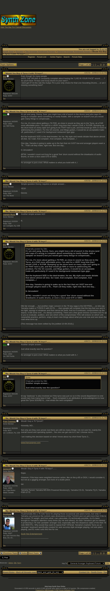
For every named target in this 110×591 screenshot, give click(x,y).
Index (23, 553)
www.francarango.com (31, 442)
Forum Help (77, 57)
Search (67, 57)
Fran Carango (9, 421)
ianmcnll (7, 469)
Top (4, 98)
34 (104, 64)
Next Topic (35, 553)
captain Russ (9, 214)
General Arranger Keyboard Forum (73, 51)
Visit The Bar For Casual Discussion (15, 27)
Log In (103, 49)
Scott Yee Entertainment (31, 534)
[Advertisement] (73, 21)
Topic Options (8, 64)
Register (31, 57)
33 (101, 64)
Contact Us (84, 572)
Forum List (41, 57)
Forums (19, 51)
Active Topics (56, 57)
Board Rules (9, 572)
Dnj (4, 77)
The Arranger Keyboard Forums (40, 51)
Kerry (19, 563)
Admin (10, 563)
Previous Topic (9, 553)
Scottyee (7, 514)
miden (6, 184)
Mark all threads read (26, 572)
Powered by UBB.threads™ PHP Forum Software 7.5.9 (55, 590)
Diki (15, 563)
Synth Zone (8, 51)
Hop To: (64, 563)
